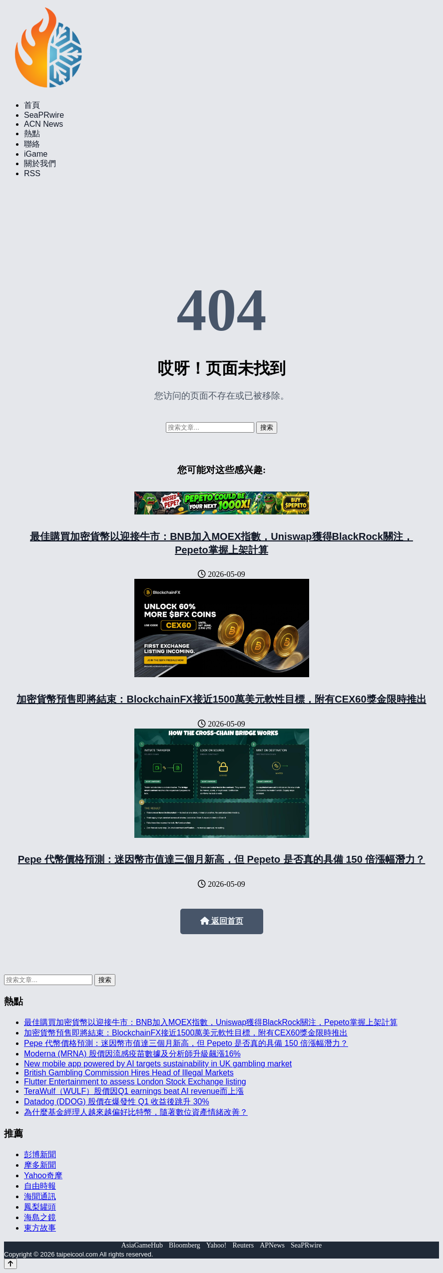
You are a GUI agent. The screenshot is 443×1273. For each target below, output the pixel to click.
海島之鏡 (40, 1217)
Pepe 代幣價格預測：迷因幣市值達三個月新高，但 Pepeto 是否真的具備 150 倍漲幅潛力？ (222, 859)
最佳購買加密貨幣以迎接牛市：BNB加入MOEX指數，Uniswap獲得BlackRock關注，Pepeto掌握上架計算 (211, 1022)
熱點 (32, 133)
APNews (272, 1245)
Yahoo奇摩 (43, 1175)
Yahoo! (216, 1245)
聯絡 (32, 144)
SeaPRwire (44, 115)
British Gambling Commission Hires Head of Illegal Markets (129, 1072)
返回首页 (221, 921)
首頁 (32, 105)
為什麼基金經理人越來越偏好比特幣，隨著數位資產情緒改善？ (136, 1112)
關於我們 (40, 163)
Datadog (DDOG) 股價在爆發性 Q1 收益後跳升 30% (116, 1101)
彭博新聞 (40, 1154)
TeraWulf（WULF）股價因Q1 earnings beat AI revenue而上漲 (134, 1091)
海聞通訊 (40, 1196)
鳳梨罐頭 (40, 1207)
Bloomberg (184, 1245)
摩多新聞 (40, 1165)
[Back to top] (10, 1264)
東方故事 (40, 1228)
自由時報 (40, 1186)
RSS (32, 173)
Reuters (243, 1245)
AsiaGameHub (142, 1245)
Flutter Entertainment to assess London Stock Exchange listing (135, 1081)
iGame (35, 154)
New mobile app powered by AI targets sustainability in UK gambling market (158, 1063)
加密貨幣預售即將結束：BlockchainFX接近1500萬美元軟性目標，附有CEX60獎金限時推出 (221, 699)
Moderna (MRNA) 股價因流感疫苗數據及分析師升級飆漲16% (132, 1053)
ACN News (43, 124)
